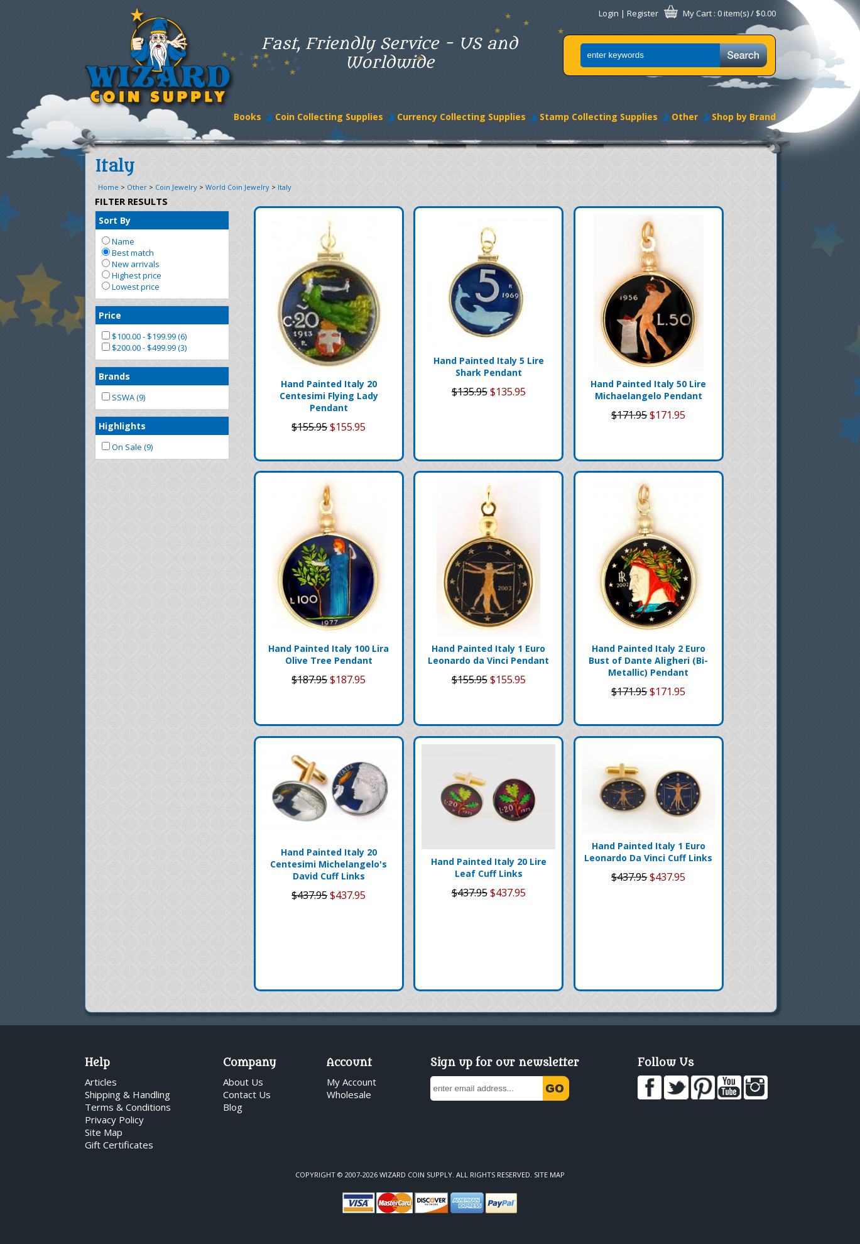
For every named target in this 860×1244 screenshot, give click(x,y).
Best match (128, 252)
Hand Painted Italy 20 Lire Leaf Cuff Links (489, 867)
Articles (101, 1082)
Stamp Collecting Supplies (599, 117)
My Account (351, 1082)
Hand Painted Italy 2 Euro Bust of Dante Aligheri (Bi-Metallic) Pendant (648, 660)
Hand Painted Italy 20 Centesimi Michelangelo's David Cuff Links (328, 864)
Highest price (131, 275)
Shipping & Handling (127, 1094)
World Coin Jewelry (237, 187)
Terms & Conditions (128, 1107)
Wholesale (349, 1094)
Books (247, 117)
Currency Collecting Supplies (461, 117)
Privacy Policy (114, 1119)
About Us (243, 1082)
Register (642, 13)
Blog (232, 1107)
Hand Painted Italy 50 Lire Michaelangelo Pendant (648, 390)
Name (118, 241)
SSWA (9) (123, 397)
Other (685, 117)
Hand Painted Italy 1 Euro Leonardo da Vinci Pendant (488, 654)
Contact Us (247, 1094)
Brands (114, 376)
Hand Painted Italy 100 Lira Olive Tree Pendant (328, 654)
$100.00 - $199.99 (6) (144, 336)
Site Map (103, 1132)
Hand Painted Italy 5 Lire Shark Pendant (488, 366)
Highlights (122, 426)
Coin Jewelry (176, 187)
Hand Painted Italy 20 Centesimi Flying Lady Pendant (329, 396)
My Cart (697, 13)
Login (609, 13)
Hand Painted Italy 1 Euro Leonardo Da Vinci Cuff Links (648, 852)
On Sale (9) (127, 447)
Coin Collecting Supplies (329, 117)
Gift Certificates (119, 1144)
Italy (284, 187)
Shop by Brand (744, 117)
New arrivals (131, 264)
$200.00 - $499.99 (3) (144, 347)
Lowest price (131, 286)
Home (108, 187)
